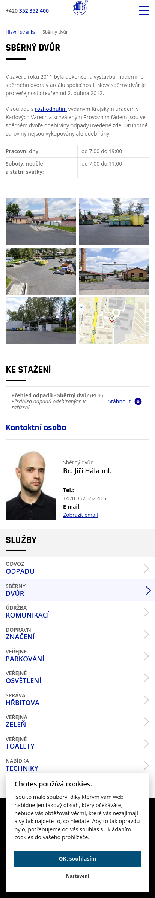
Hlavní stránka (21, 32)
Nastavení (77, 876)
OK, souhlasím (77, 858)
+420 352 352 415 (84, 498)
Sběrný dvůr (55, 32)
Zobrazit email (80, 514)
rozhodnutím (51, 108)
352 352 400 (27, 10)
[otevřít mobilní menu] (144, 11)
